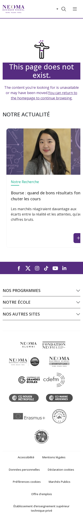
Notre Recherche (25, 181)
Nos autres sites (21, 314)
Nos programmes (22, 290)
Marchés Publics (59, 482)
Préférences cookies (27, 482)
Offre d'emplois (41, 494)
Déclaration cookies (61, 470)
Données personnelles (24, 470)
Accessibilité (26, 457)
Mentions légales (54, 457)
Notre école (17, 302)
